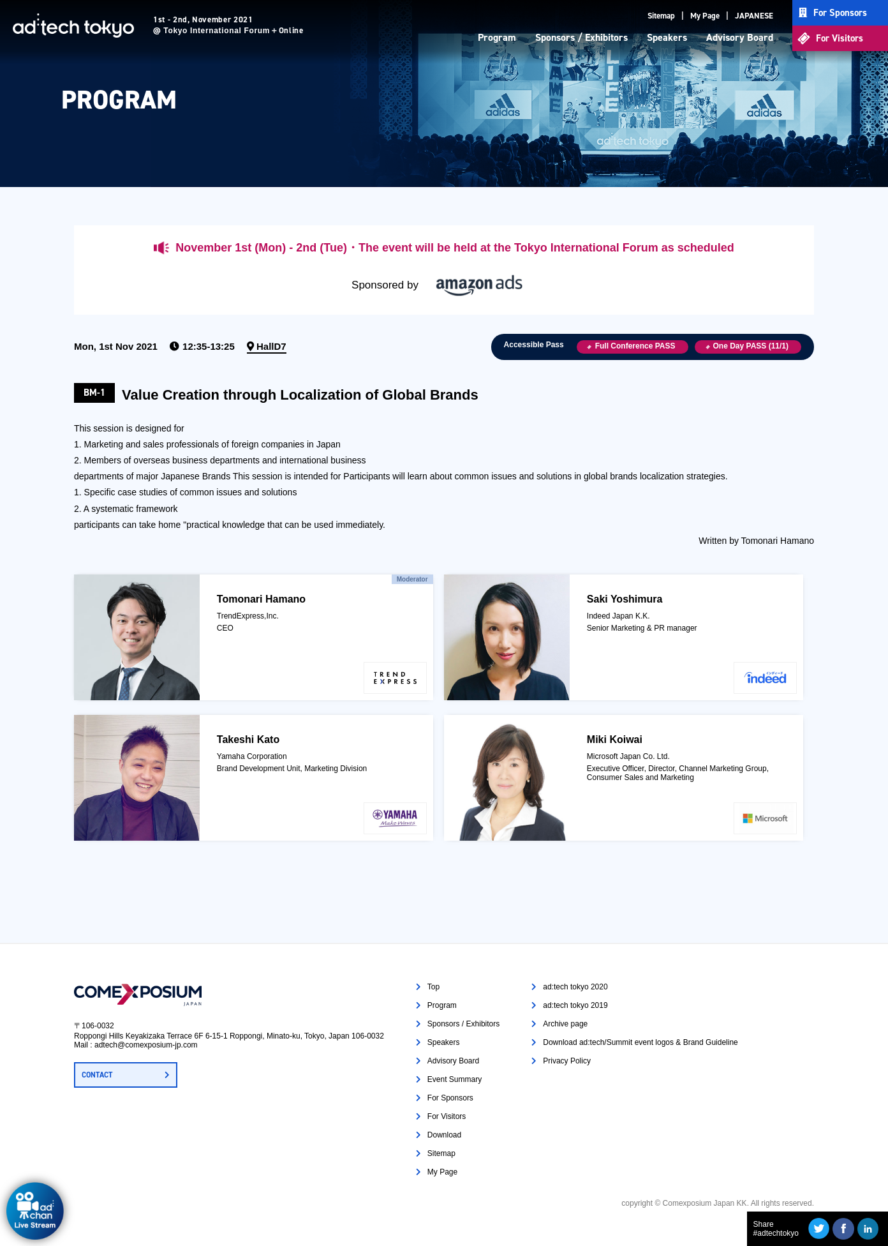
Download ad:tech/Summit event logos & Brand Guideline (640, 1042)
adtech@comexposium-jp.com (146, 1044)
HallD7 (271, 346)
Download (444, 1134)
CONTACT (97, 1075)
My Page (705, 15)
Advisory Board (739, 37)
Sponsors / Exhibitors (581, 37)
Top (433, 986)
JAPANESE (754, 15)
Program (497, 37)
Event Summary (454, 1079)
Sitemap (661, 15)
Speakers (667, 37)
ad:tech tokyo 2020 (575, 986)
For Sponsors (840, 12)
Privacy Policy (567, 1060)
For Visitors (839, 38)
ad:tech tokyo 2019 (575, 1005)
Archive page (565, 1023)
